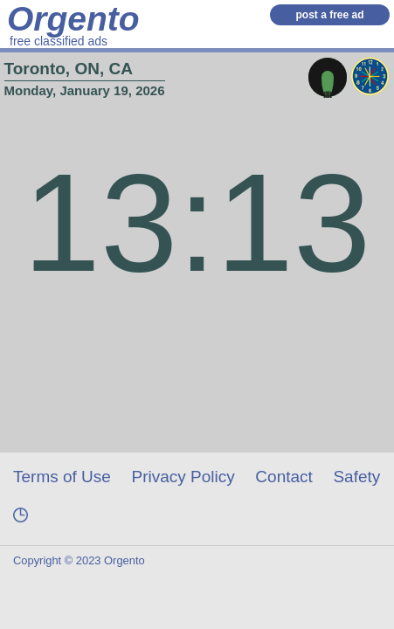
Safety (356, 476)
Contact (283, 476)
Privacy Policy (183, 476)
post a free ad (329, 15)
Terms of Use (62, 476)
